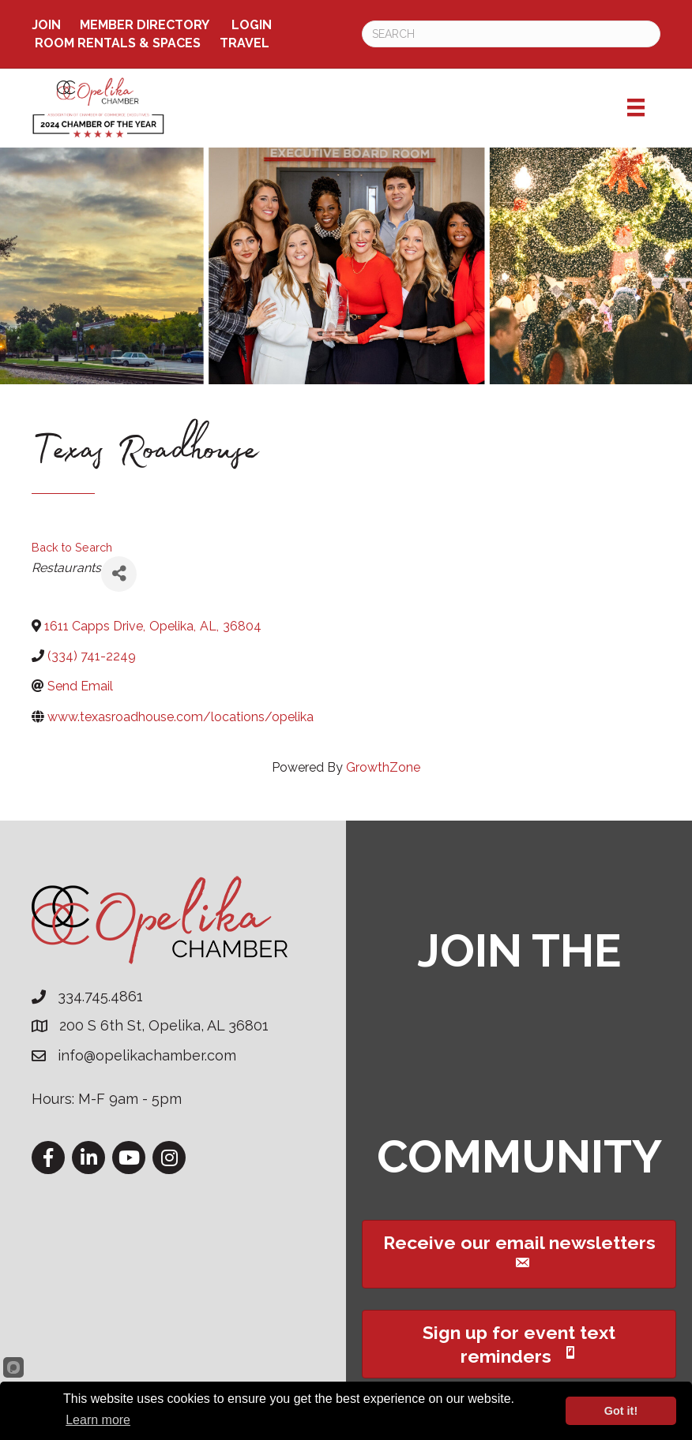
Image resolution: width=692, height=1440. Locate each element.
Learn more (98, 1420)
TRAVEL (244, 43)
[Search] (511, 34)
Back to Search (72, 547)
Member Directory (144, 24)
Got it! (620, 1410)
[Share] (119, 574)
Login (251, 24)
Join (46, 24)
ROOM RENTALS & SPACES (118, 43)
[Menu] (635, 107)
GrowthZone (383, 767)
